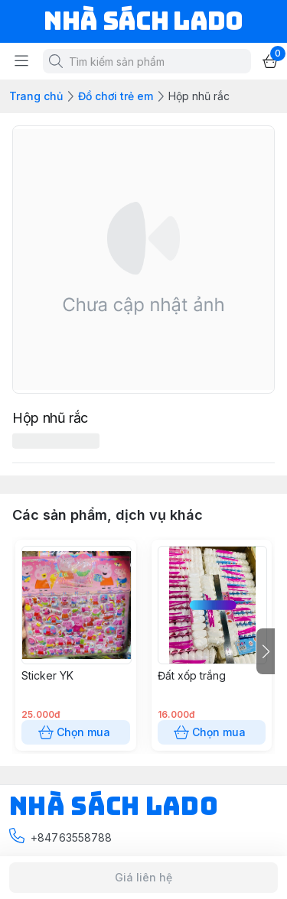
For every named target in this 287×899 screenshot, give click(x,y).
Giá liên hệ (143, 877)
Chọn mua (75, 732)
